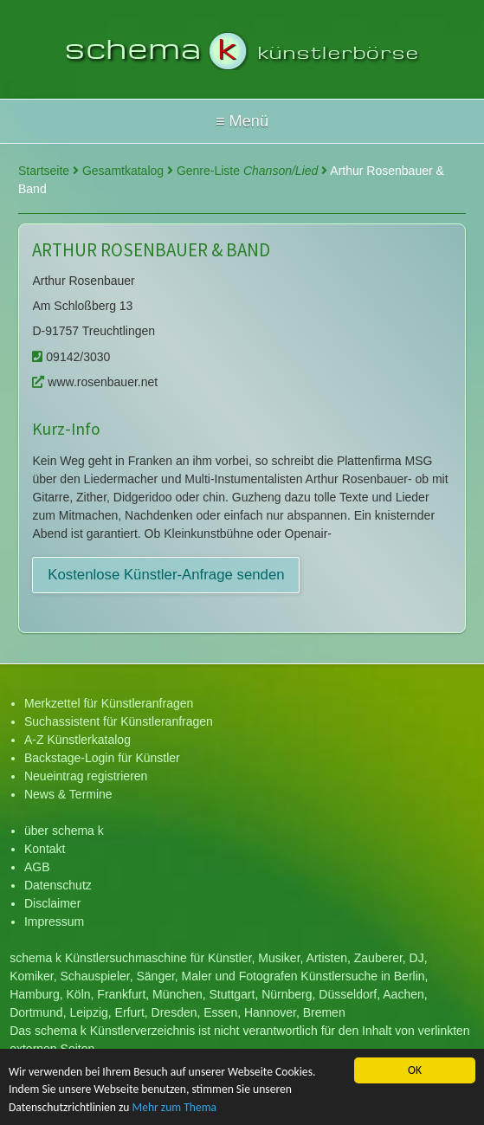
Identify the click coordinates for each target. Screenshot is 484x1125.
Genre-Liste (252, 171)
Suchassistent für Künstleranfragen (118, 721)
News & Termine (68, 794)
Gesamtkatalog (127, 171)
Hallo (242, 121)
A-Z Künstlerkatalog (77, 740)
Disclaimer (52, 903)
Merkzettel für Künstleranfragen (108, 703)
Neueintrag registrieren (85, 776)
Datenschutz (58, 885)
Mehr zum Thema (174, 1108)
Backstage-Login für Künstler (102, 758)
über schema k (64, 830)
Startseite (48, 171)
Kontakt (44, 849)
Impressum (54, 921)
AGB (37, 867)
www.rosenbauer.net (95, 382)
